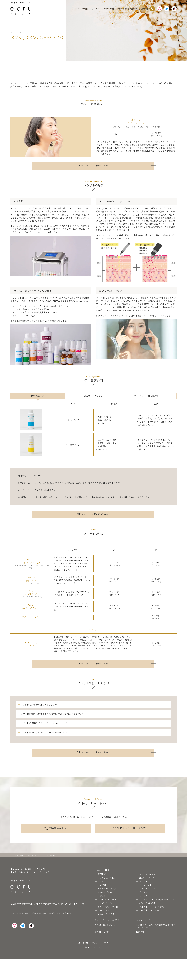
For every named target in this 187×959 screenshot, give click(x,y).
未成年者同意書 (83, 943)
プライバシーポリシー (101, 943)
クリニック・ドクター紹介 (101, 8)
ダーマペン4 (145, 885)
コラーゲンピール (147, 888)
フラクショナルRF (106, 877)
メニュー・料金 (80, 8)
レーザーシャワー (106, 903)
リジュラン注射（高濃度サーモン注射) (157, 899)
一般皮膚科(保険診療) (149, 910)
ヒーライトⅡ (145, 895)
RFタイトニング (146, 877)
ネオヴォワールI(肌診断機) (152, 906)
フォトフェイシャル (148, 874)
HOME (13, 855)
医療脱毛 (102, 874)
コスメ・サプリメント (108, 914)
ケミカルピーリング (107, 888)
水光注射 (102, 885)
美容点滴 (143, 892)
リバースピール (105, 892)
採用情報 (143, 8)
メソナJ (101, 895)
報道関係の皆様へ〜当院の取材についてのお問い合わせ (156, 926)
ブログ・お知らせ (144, 920)
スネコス (143, 881)
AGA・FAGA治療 (147, 903)
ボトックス (103, 881)
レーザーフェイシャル (108, 899)
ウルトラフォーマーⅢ (108, 906)
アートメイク (104, 910)
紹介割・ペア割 (102, 932)
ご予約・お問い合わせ (126, 8)
